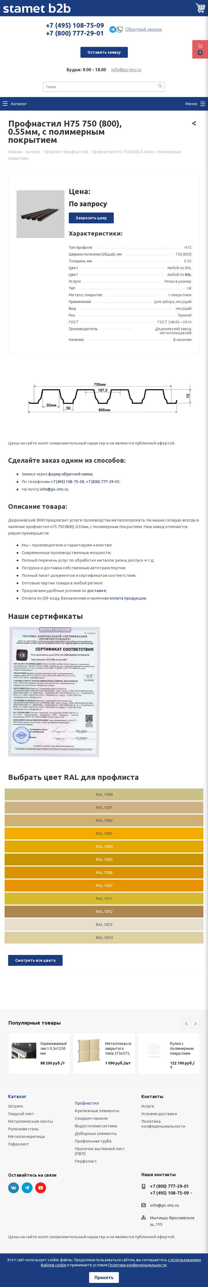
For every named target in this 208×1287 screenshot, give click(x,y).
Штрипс (15, 1106)
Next (195, 1024)
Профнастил (87, 1103)
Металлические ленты (30, 1121)
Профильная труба (93, 1141)
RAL (188, 274)
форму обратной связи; (70, 474)
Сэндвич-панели (91, 1118)
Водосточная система (96, 1126)
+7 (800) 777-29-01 (75, 33)
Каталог (17, 1096)
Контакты (152, 1096)
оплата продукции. (128, 598)
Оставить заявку (104, 52)
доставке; (97, 590)
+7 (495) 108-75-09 (75, 25)
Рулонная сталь (23, 1129)
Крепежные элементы (97, 1110)
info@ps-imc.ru (126, 69)
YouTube (40, 1187)
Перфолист (86, 1161)
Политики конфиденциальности (137, 1265)
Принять (104, 1277)
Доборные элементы (96, 1133)
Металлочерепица (26, 1136)
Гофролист (18, 1144)
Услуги (147, 1106)
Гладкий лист (21, 1113)
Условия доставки (159, 1113)
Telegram (27, 1187)
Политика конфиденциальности (163, 1123)
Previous (186, 1024)
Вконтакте (13, 1187)
